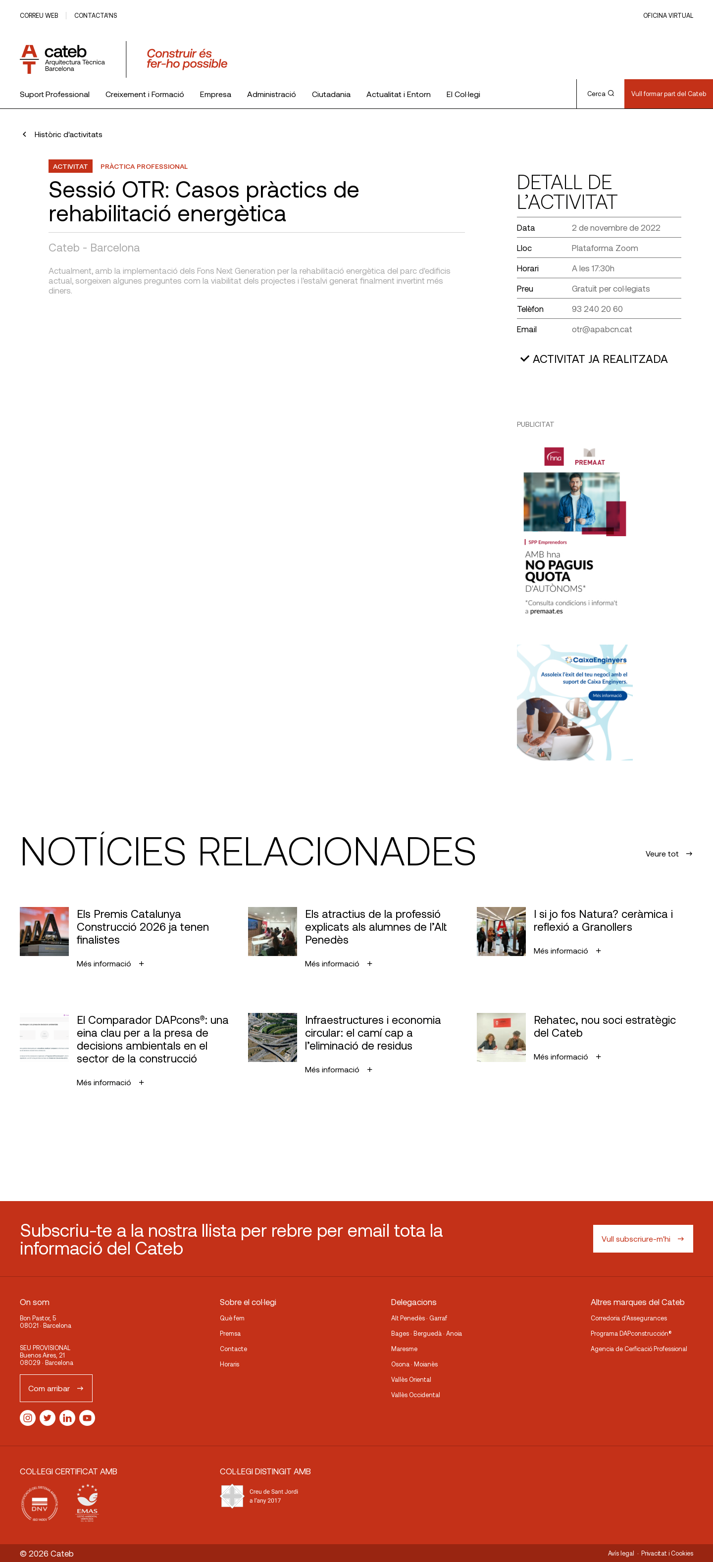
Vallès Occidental (415, 1394)
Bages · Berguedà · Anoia (426, 1333)
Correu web (39, 15)
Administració (271, 94)
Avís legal (621, 1553)
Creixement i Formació (144, 94)
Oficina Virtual (668, 15)
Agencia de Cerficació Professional (639, 1348)
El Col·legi (463, 94)
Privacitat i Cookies (667, 1553)
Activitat (70, 166)
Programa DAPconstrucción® (631, 1333)
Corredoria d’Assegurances (629, 1317)
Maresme (404, 1348)
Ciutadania (331, 94)
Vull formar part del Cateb (668, 94)
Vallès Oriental (411, 1379)
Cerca (600, 94)
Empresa (215, 94)
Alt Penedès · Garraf (419, 1317)
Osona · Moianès (414, 1363)
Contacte (233, 1348)
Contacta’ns (95, 15)
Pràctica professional (144, 166)
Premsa (230, 1333)
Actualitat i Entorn (398, 94)
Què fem (232, 1317)
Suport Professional (55, 94)
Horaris (229, 1363)
